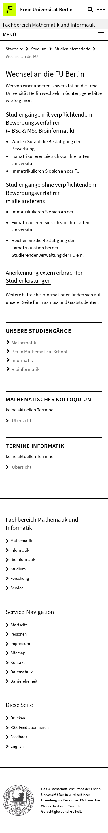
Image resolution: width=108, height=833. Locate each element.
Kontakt (17, 662)
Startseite (14, 48)
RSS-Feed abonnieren (29, 727)
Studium (38, 48)
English (17, 746)
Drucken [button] (17, 718)
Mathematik (24, 342)
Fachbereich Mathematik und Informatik (49, 24)
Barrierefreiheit (23, 681)
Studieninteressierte (72, 48)
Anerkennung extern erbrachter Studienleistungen (44, 277)
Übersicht (18, 420)
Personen (18, 634)
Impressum (20, 643)
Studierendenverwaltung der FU (43, 255)
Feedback (18, 736)
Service (16, 587)
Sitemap (17, 652)
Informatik (22, 360)
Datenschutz (21, 671)
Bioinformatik (25, 369)
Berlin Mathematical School (39, 351)
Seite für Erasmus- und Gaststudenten (60, 302)
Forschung (19, 578)
